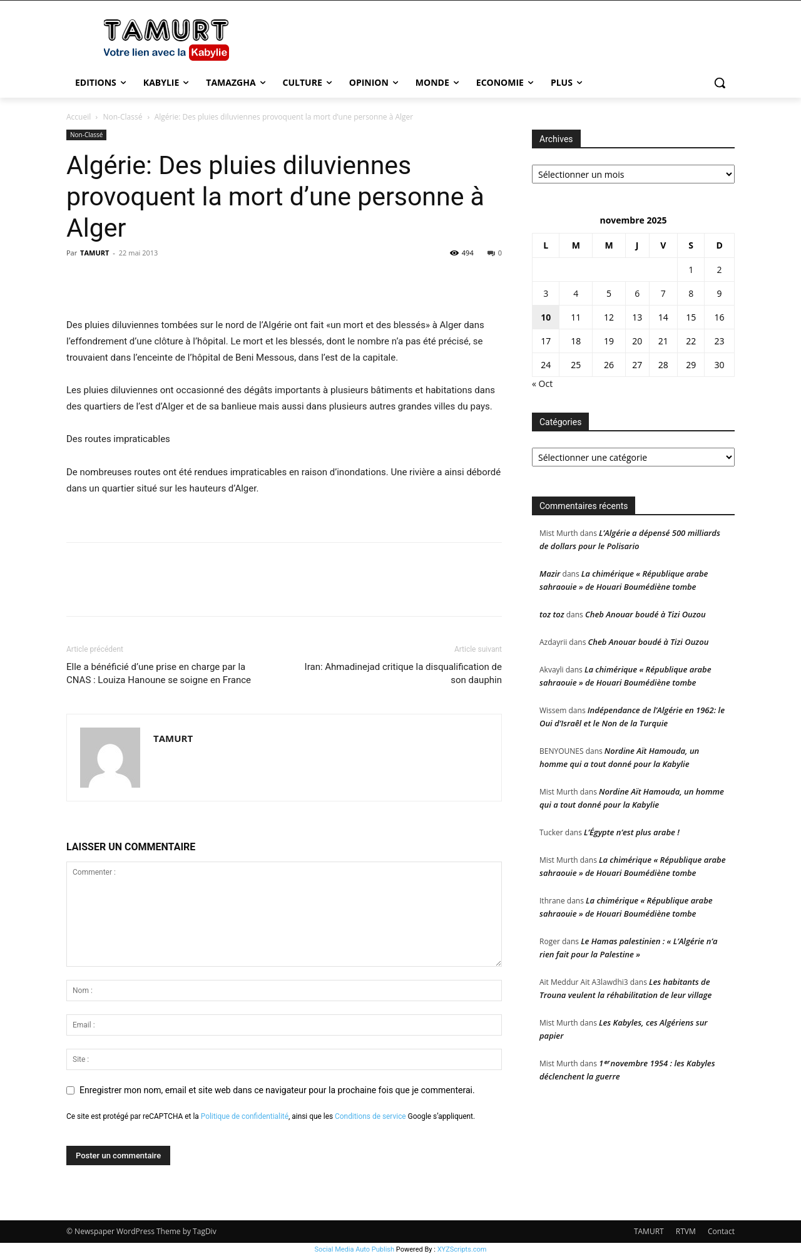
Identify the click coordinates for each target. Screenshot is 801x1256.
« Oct (542, 383)
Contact (721, 1231)
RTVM (686, 1231)
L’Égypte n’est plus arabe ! (632, 832)
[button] (720, 83)
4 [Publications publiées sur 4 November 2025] (575, 293)
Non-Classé (123, 116)
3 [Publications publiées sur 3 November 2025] (545, 293)
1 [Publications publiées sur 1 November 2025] (690, 269)
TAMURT (94, 252)
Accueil (78, 116)
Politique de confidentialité (244, 1116)
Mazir (549, 573)
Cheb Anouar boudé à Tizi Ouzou (645, 614)
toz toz (551, 614)
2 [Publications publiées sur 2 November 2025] (719, 269)
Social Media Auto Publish (355, 1249)
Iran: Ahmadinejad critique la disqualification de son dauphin (403, 673)
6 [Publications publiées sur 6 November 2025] (637, 293)
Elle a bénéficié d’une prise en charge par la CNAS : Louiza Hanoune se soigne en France (158, 673)
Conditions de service (370, 1116)
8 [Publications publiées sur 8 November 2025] (690, 293)
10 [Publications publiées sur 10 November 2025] (546, 317)
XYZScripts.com (462, 1249)
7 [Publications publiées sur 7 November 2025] (663, 293)
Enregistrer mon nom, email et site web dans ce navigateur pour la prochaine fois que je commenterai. (277, 1090)
